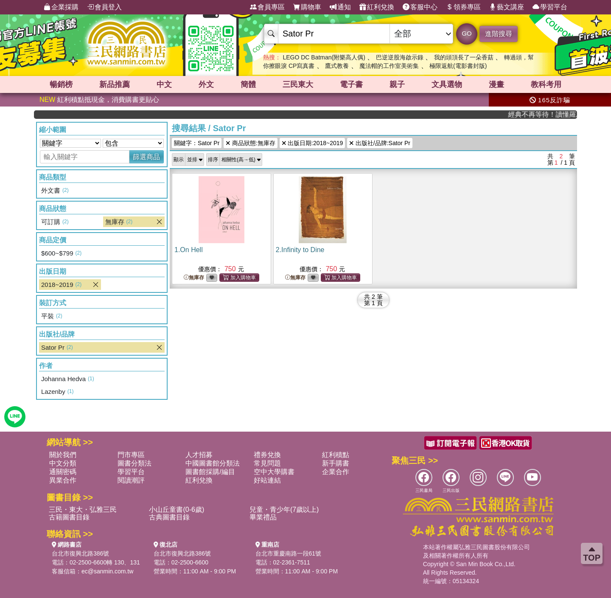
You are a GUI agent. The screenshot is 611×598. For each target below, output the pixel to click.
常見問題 (267, 463)
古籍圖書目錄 (69, 517)
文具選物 (447, 84)
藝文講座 (506, 7)
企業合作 (335, 471)
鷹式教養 (337, 65)
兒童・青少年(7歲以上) (284, 509)
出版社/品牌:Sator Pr (379, 143)
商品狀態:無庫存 (250, 143)
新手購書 (335, 463)
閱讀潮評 (131, 480)
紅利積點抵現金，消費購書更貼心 (99, 99)
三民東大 (298, 84)
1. (188, 249)
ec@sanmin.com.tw (107, 571)
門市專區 (131, 454)
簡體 (248, 84)
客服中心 (420, 7)
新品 (114, 84)
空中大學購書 (274, 471)
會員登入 (104, 7)
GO (466, 33)
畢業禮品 (263, 517)
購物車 (307, 7)
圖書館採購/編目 (210, 471)
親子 (397, 84)
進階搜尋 (498, 33)
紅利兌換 (376, 7)
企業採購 (61, 7)
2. (300, 249)
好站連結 (267, 480)
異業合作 (62, 480)
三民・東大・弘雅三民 (83, 509)
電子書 (351, 84)
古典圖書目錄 (169, 517)
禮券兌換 (267, 454)
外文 (206, 84)
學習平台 (550, 7)
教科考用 (546, 84)
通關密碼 (62, 471)
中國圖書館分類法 (212, 463)
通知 (340, 7)
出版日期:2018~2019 (312, 143)
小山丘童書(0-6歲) (176, 509)
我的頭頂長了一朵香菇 (463, 57)
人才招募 (199, 454)
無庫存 (194, 277)
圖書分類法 (134, 463)
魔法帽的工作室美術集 (389, 65)
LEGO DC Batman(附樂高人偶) (324, 57)
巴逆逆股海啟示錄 (399, 57)
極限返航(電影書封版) (458, 65)
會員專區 (267, 7)
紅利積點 (335, 454)
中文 (164, 84)
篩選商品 (146, 156)
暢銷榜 (61, 84)
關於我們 (62, 454)
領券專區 (463, 7)
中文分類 (62, 463)
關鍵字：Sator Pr (196, 143)
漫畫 (496, 84)
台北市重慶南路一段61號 (288, 553)
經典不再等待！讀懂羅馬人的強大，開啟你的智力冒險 (549, 114)
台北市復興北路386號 (80, 553)
